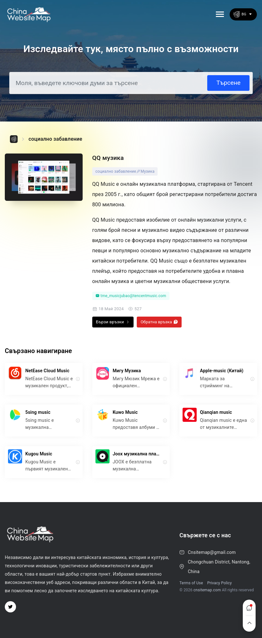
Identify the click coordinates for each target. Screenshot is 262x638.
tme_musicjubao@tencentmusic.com (130, 296)
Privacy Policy (219, 583)
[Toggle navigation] (220, 14)
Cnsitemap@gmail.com (212, 552)
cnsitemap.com (207, 590)
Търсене (228, 82)
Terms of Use (191, 583)
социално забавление (55, 139)
